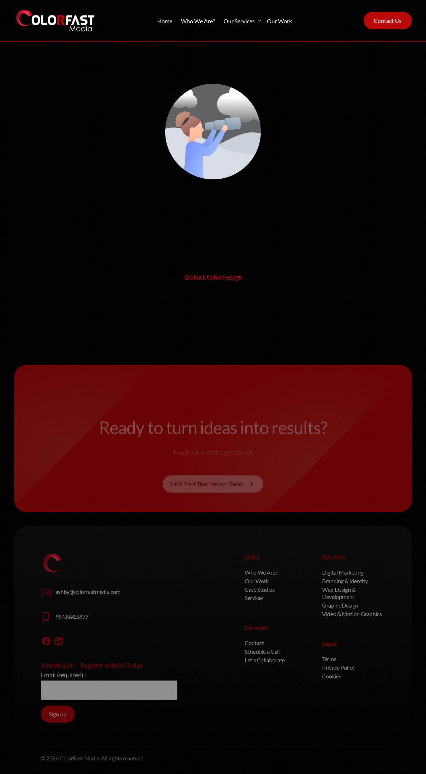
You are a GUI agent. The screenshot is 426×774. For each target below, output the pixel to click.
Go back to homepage (213, 277)
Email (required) (63, 740)
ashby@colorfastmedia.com (88, 656)
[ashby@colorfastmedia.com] (46, 658)
